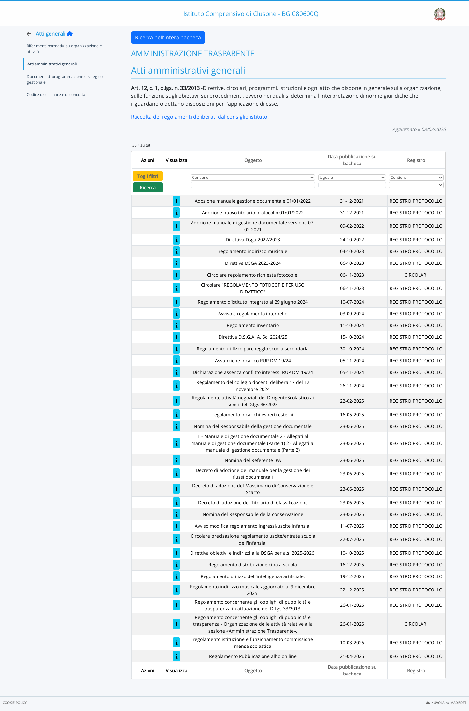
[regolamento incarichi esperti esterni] (176, 414)
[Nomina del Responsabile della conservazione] (176, 514)
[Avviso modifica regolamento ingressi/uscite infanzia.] (176, 526)
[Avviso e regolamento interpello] (176, 313)
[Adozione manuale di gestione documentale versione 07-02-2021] (176, 226)
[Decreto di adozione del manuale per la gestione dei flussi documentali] (176, 473)
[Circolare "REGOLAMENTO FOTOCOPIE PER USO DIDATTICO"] (176, 288)
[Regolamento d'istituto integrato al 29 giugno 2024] (176, 302)
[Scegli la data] (352, 185)
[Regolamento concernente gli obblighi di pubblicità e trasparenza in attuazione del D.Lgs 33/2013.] (176, 605)
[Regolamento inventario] (176, 325)
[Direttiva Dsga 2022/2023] (176, 240)
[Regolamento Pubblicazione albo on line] (176, 656)
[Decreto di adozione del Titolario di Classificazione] (176, 502)
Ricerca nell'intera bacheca (168, 37)
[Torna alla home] (70, 46)
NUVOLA (435, 703)
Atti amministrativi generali (52, 76)
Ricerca (148, 187)
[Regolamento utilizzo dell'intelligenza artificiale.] (176, 576)
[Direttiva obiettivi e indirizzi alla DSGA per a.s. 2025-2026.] (176, 553)
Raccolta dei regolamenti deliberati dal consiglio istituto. (200, 116)
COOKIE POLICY (15, 703)
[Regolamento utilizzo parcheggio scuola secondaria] (176, 349)
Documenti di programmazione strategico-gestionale (65, 91)
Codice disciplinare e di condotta (56, 107)
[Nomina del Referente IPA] (176, 460)
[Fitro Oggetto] (253, 185)
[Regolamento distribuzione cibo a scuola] (176, 565)
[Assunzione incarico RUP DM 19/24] (176, 360)
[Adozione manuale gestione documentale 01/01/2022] (176, 201)
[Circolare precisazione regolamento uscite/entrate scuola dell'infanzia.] (176, 539)
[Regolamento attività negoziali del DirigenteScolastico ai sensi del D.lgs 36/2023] (176, 401)
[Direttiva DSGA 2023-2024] (176, 263)
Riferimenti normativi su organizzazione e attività (64, 61)
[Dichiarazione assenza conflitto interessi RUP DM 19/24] (176, 372)
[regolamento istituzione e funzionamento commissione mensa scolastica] (176, 642)
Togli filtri (147, 176)
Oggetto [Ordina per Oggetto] (253, 160)
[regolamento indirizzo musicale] (176, 251)
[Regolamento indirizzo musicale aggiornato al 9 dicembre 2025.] (176, 590)
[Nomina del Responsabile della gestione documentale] (176, 426)
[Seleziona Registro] (416, 185)
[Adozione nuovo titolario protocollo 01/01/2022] (176, 212)
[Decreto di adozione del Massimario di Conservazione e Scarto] (176, 489)
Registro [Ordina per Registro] (416, 160)
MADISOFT (458, 703)
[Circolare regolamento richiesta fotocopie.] (176, 275)
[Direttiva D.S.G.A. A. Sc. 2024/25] (176, 337)
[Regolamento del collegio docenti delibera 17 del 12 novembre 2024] (176, 385)
